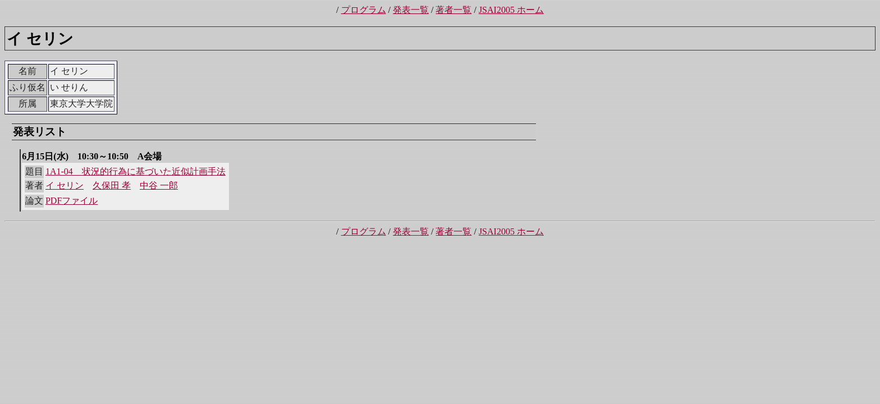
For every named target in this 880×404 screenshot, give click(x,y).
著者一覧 (453, 10)
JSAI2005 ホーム (511, 10)
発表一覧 (411, 10)
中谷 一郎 (159, 185)
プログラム (363, 10)
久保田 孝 (112, 185)
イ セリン (64, 185)
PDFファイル (71, 200)
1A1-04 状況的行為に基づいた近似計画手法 (135, 171)
